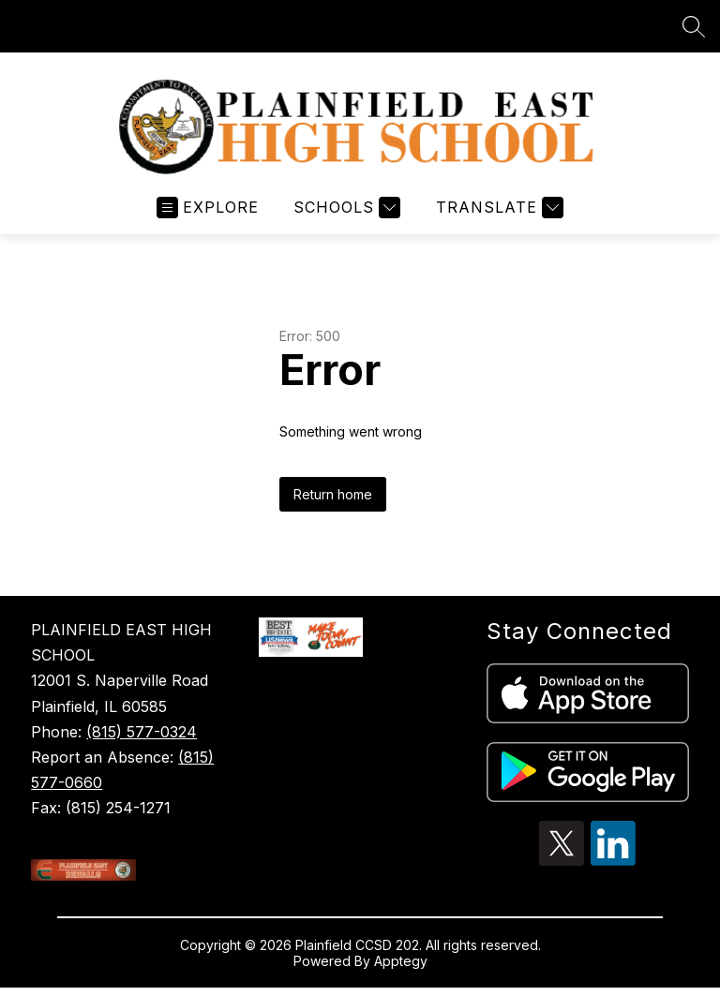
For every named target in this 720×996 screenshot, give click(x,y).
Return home (332, 494)
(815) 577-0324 (141, 731)
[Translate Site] (497, 207)
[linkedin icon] (613, 860)
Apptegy (401, 961)
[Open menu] (208, 207)
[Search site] (693, 26)
